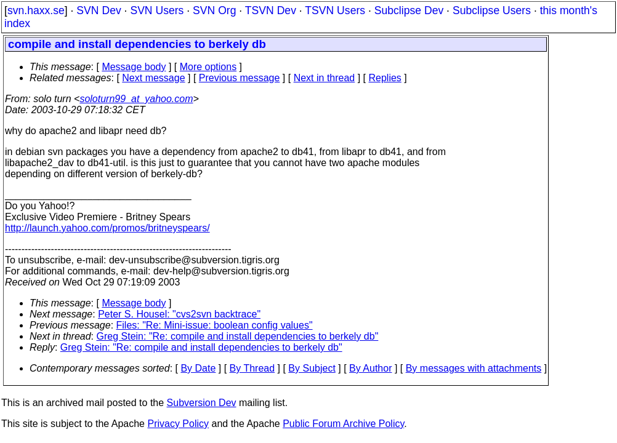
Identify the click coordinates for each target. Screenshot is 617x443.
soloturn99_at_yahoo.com (136, 99)
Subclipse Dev (408, 10)
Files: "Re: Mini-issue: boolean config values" (214, 325)
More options (208, 67)
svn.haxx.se (36, 10)
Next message (153, 78)
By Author (370, 368)
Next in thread (324, 78)
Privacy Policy (178, 423)
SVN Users (156, 10)
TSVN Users (335, 10)
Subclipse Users (492, 10)
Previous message (239, 78)
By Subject (311, 368)
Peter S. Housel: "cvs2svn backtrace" (179, 314)
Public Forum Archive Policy (343, 423)
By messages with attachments (474, 368)
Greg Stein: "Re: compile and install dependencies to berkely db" (238, 336)
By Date (198, 368)
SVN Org (214, 10)
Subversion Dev (201, 402)
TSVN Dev (270, 10)
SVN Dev (98, 10)
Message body (134, 67)
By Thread (252, 368)
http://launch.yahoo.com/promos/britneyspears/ (107, 228)
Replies (385, 78)
